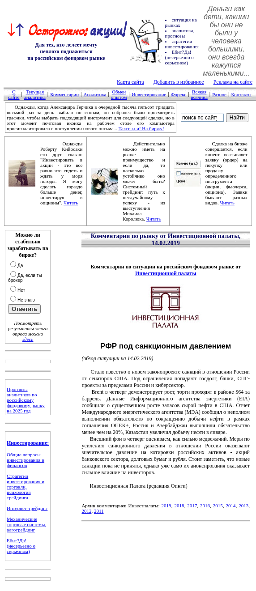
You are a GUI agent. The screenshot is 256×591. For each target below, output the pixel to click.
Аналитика (94, 94)
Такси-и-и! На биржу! (141, 128)
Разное (219, 94)
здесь (27, 339)
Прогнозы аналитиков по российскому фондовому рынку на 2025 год (26, 400)
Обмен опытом (119, 94)
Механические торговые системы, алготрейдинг (26, 524)
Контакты (241, 94)
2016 (205, 505)
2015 (218, 505)
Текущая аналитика (35, 94)
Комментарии (64, 94)
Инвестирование (149, 94)
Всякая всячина (199, 94)
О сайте (13, 94)
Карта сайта (130, 82)
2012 (86, 511)
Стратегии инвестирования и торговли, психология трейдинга (25, 486)
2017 (192, 505)
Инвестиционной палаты (165, 273)
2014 (231, 505)
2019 (166, 505)
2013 (243, 505)
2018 (179, 505)
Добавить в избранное (179, 82)
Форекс (179, 94)
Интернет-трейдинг (27, 508)
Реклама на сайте (232, 82)
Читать (71, 202)
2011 (99, 511)
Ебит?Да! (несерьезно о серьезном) (21, 546)
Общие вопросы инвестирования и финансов (25, 460)
